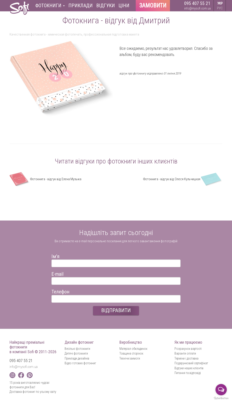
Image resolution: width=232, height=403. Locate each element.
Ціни (123, 5)
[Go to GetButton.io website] (221, 398)
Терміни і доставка (186, 358)
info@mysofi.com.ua (197, 8)
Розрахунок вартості (188, 348)
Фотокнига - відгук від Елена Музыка (45, 179)
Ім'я (55, 256)
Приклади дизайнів (77, 358)
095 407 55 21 (197, 3)
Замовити (152, 5)
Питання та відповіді (187, 373)
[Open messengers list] (221, 389)
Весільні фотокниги (77, 348)
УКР (220, 3)
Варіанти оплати (185, 353)
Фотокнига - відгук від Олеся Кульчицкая (182, 179)
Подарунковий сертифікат (191, 363)
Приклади (80, 5)
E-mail (57, 273)
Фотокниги (50, 5)
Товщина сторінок (131, 353)
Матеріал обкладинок (133, 348)
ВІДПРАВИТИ (116, 310)
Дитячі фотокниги (76, 353)
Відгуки (105, 5)
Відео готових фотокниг (80, 363)
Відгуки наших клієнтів (188, 368)
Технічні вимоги (129, 358)
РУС (220, 8)
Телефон (60, 291)
